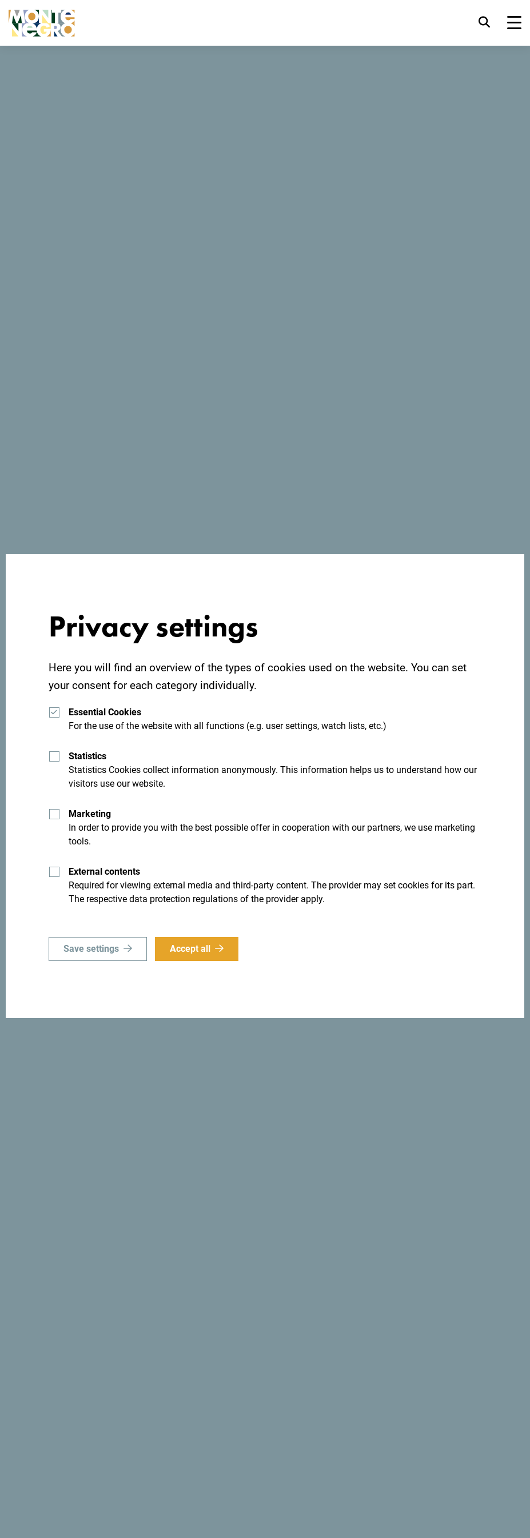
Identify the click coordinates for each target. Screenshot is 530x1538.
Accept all (190, 948)
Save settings (91, 948)
